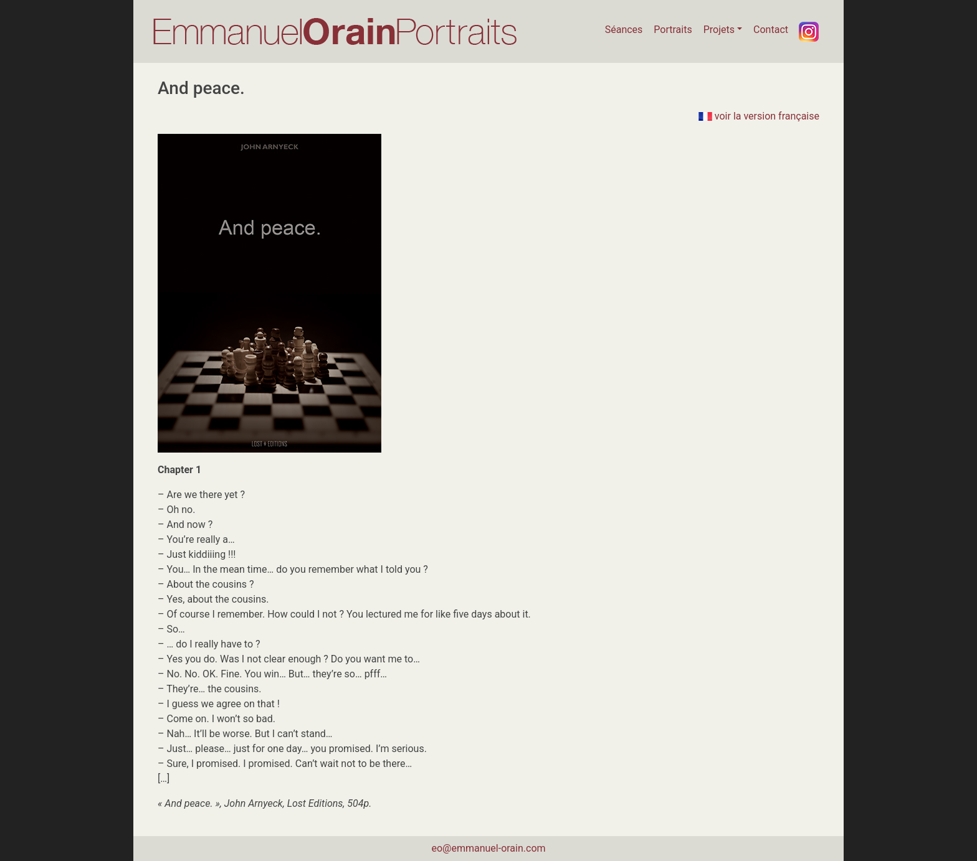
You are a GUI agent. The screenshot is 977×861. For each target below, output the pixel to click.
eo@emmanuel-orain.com (488, 848)
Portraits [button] (673, 29)
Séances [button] (624, 29)
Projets (719, 29)
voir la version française (758, 116)
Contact (770, 29)
